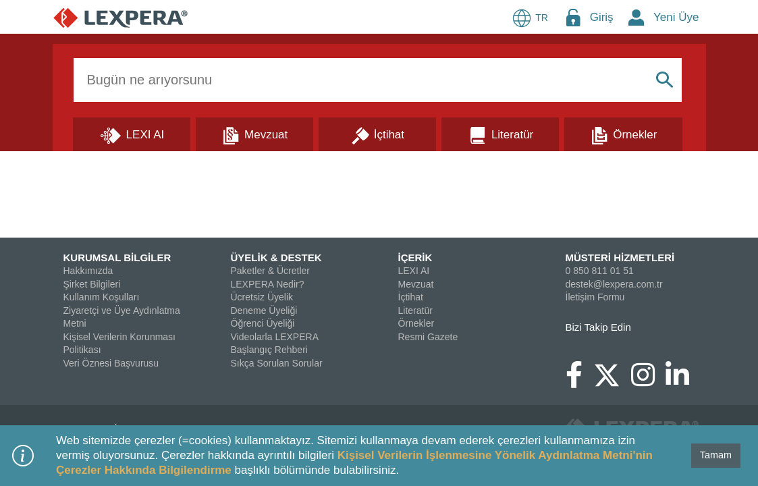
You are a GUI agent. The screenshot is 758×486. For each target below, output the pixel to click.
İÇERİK (415, 257)
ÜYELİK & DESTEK (276, 257)
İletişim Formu (595, 297)
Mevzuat (416, 284)
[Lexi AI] (131, 133)
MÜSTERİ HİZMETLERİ (620, 257)
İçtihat (410, 297)
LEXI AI (414, 270)
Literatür (415, 310)
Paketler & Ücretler (270, 270)
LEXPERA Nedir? (267, 284)
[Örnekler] (623, 133)
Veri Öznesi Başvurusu (111, 363)
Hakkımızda (88, 270)
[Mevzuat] (254, 133)
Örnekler (416, 323)
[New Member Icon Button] (636, 17)
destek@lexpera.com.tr (614, 284)
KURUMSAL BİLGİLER (117, 257)
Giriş (602, 17)
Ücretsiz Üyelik (262, 297)
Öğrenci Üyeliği (263, 323)
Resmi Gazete (428, 336)
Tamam (716, 455)
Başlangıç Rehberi (269, 349)
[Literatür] (500, 133)
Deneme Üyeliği (264, 310)
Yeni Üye (676, 17)
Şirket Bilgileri (92, 284)
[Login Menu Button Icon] (573, 17)
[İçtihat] (377, 133)
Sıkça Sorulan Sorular (277, 363)
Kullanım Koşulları (101, 297)
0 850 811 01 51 (600, 270)
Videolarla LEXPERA (275, 336)
